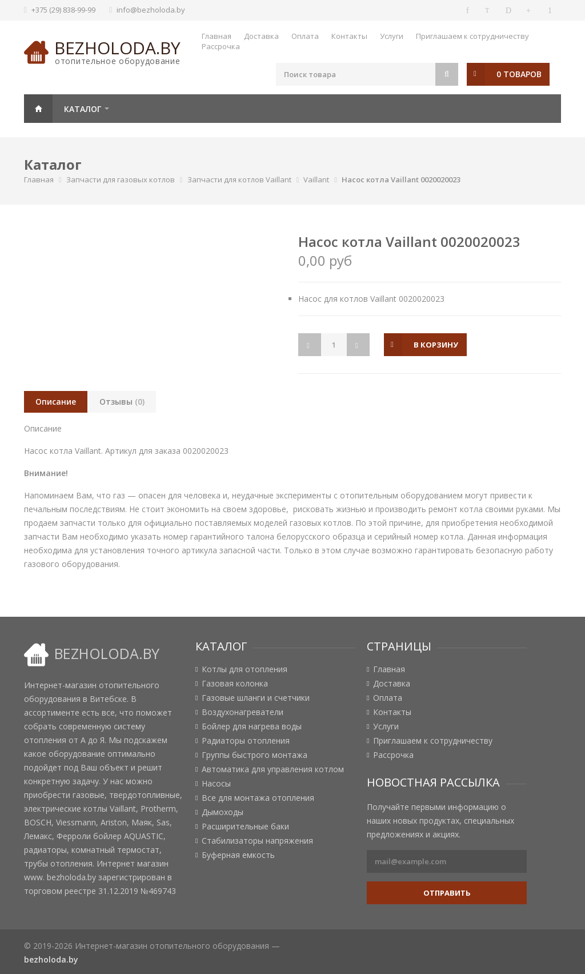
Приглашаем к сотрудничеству (472, 36)
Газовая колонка (235, 683)
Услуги (391, 36)
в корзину (436, 345)
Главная (216, 36)
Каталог (82, 108)
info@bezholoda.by (151, 10)
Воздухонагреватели (242, 712)
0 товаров (519, 74)
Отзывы (122, 401)
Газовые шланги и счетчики (256, 698)
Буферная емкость (238, 855)
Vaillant (316, 179)
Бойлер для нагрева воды (252, 726)
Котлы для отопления (244, 669)
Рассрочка (221, 46)
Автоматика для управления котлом (273, 769)
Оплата (305, 36)
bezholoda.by (117, 47)
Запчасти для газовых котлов (120, 179)
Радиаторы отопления (246, 741)
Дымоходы (222, 812)
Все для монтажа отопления (258, 798)
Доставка (261, 36)
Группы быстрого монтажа (254, 755)
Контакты (349, 36)
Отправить (447, 893)
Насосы (216, 784)
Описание (55, 401)
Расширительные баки (245, 826)
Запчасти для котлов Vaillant (239, 179)
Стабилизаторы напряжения (257, 841)
